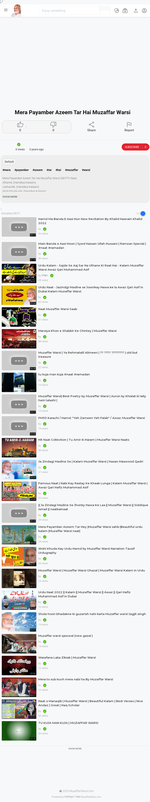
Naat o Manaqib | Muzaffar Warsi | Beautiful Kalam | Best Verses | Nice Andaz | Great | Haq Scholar (90, 703)
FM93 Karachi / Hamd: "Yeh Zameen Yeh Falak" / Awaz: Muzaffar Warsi (91, 418)
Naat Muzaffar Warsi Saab (57, 309)
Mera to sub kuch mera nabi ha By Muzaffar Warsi (75, 679)
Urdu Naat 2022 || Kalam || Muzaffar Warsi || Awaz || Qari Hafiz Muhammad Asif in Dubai (84, 594)
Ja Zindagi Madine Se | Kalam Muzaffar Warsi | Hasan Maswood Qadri (90, 461)
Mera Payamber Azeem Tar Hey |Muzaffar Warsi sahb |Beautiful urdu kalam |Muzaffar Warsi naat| (90, 529)
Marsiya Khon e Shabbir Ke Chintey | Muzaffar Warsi (77, 331)
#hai (58, 170)
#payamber (22, 170)
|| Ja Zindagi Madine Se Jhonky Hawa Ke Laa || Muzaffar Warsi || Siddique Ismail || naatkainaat (93, 507)
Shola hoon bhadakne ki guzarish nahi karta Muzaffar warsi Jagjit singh (92, 614)
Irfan (45, 275)
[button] (90, 10)
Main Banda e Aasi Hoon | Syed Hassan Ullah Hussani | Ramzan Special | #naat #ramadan (92, 246)
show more (12, 196)
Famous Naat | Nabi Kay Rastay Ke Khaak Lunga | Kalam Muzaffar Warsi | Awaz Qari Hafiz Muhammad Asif (92, 485)
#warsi (86, 170)
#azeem (38, 170)
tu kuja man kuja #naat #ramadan (64, 374)
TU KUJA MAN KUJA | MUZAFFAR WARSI (68, 723)
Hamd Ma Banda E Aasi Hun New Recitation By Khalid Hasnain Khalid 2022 (90, 221)
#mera (7, 170)
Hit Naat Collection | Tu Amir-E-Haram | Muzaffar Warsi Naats (83, 440)
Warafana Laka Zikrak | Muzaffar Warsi (67, 657)
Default (9, 161)
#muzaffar (71, 170)
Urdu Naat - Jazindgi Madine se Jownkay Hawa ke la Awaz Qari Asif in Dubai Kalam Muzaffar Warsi (90, 289)
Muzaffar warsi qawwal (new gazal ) (65, 636)
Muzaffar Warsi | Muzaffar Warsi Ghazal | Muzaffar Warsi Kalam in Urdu (91, 570)
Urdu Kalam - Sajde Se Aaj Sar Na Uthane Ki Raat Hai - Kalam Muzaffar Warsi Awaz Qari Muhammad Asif (91, 267)
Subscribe (135, 147)
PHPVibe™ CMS (72, 797)
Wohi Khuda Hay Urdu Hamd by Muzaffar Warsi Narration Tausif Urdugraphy (86, 551)
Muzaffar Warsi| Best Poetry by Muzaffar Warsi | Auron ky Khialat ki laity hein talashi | (92, 398)
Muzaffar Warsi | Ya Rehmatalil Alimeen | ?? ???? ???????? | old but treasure (87, 355)
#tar (49, 170)
